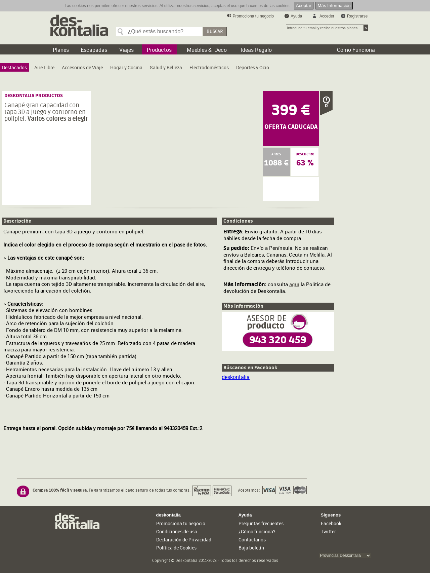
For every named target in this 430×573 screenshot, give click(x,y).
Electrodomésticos (209, 67)
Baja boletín (251, 547)
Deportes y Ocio (252, 67)
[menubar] (137, 69)
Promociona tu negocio (253, 16)
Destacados (14, 67)
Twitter (328, 531)
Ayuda (296, 16)
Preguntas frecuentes (261, 523)
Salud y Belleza (166, 67)
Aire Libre (44, 67)
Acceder (326, 16)
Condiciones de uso (176, 531)
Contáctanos (252, 539)
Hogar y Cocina (126, 67)
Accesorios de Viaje (82, 67)
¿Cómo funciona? (257, 531)
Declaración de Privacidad (183, 539)
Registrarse (357, 16)
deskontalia (236, 377)
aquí (294, 284)
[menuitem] (14, 67)
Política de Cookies (176, 547)
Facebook (331, 523)
